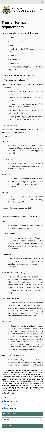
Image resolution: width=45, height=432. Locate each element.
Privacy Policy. (35, 389)
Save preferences (9, 413)
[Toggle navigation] (41, 10)
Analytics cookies (10, 405)
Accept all (7, 425)
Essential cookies (10, 398)
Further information (8, 393)
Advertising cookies (11, 408)
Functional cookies (11, 401)
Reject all (6, 419)
